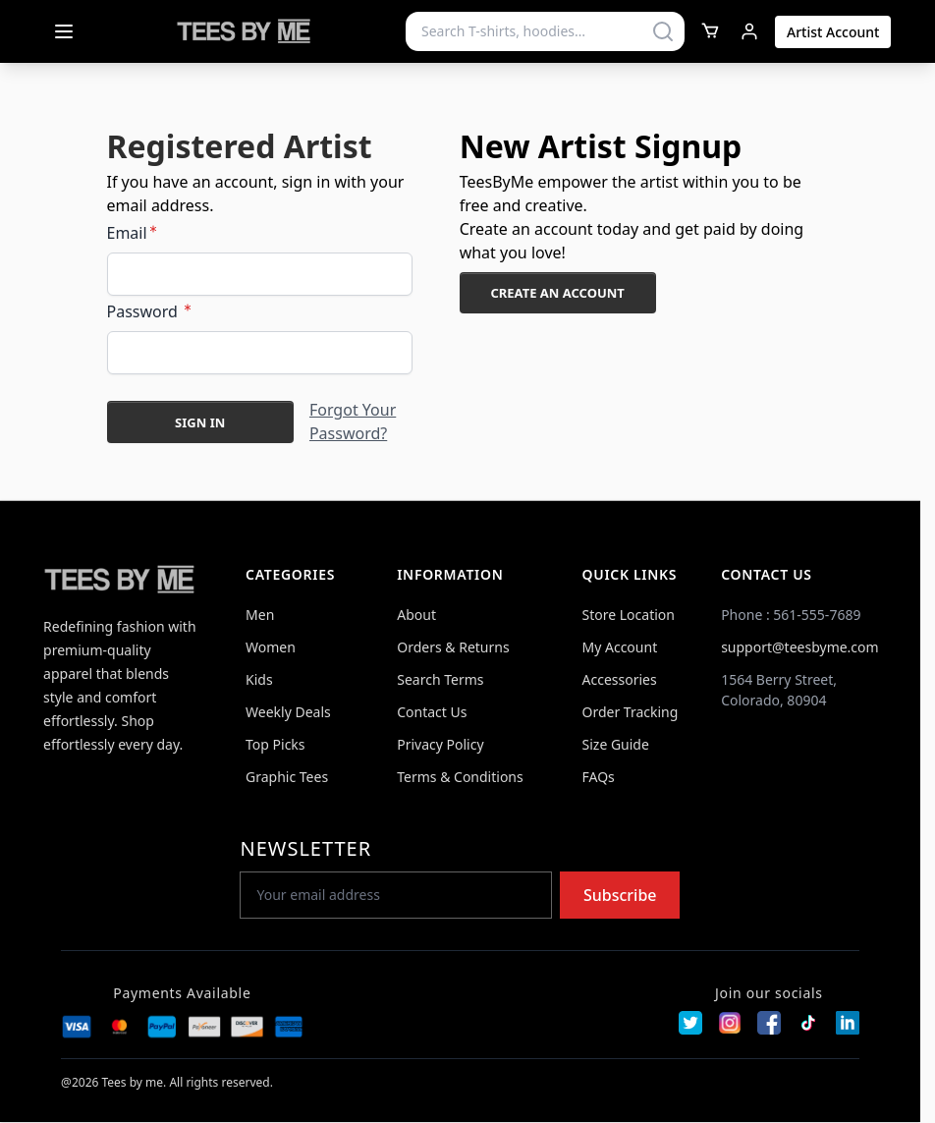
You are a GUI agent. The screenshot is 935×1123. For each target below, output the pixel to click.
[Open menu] (63, 31)
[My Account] (749, 31)
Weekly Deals (288, 711)
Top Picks (275, 744)
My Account (620, 647)
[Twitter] (690, 1023)
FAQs (598, 776)
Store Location (628, 614)
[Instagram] (730, 1023)
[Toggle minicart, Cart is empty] (710, 30)
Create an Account (557, 293)
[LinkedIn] (847, 1023)
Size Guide (615, 744)
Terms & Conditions (460, 776)
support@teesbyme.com (800, 647)
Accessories (619, 679)
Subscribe (620, 895)
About (416, 614)
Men (260, 614)
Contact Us (432, 711)
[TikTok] (808, 1023)
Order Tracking (630, 711)
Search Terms (440, 679)
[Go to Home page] (244, 32)
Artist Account (833, 32)
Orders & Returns (453, 647)
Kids (259, 679)
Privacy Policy (440, 744)
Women (271, 647)
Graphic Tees (287, 776)
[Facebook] (769, 1023)
